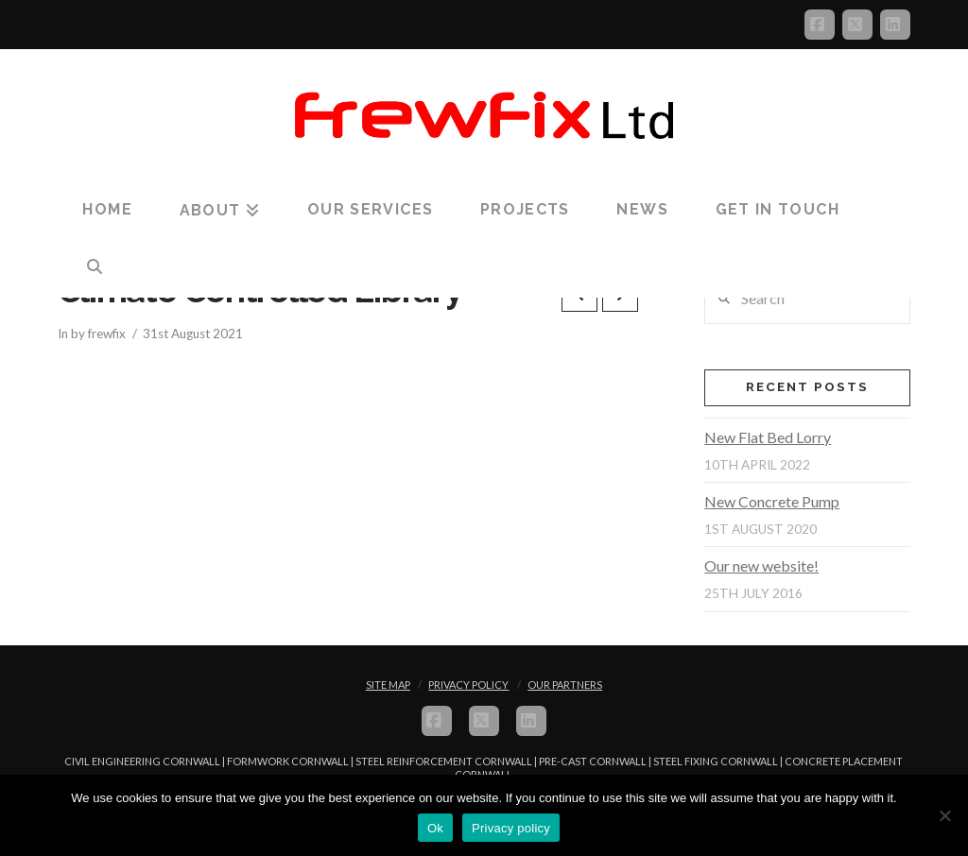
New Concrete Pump (771, 501)
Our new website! (761, 565)
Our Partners (564, 684)
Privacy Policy (468, 684)
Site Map (388, 684)
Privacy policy (511, 828)
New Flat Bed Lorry (767, 437)
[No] (944, 815)
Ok (435, 828)
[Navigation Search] (94, 267)
